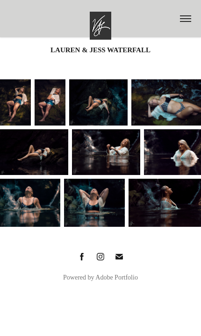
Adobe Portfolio (116, 277)
